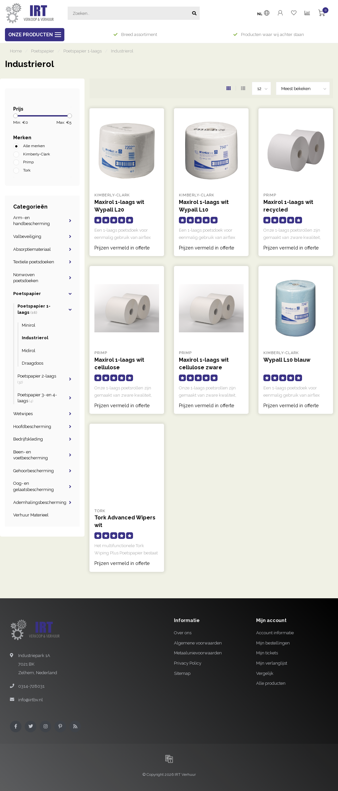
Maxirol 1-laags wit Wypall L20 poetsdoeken (119, 209)
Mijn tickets (267, 652)
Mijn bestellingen (273, 643)
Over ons (182, 632)
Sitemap (182, 673)
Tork (26, 170)
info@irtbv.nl (30, 699)
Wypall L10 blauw (286, 360)
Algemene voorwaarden (198, 643)
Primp (28, 162)
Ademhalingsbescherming (39, 502)
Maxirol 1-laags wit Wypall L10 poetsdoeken (204, 209)
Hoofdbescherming (32, 426)
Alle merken (34, 146)
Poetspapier (27, 293)
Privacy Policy (187, 663)
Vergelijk (264, 673)
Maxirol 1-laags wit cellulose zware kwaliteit (204, 367)
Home (16, 51)
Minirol (28, 325)
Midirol (28, 350)
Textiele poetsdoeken (33, 261)
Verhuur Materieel (31, 514)
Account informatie (275, 632)
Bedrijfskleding (28, 439)
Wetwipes (23, 413)
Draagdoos (32, 363)
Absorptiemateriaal (32, 249)
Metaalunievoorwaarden (198, 652)
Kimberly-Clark (36, 154)
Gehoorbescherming (33, 470)
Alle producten (271, 683)
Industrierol (35, 337)
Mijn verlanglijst (271, 663)
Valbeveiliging (27, 236)
